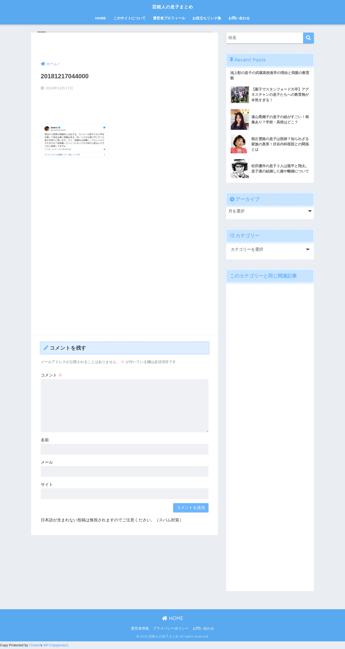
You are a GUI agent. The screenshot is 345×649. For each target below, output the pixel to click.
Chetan (34, 645)
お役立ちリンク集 (206, 18)
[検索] (308, 38)
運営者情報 (140, 629)
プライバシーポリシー (171, 629)
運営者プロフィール (169, 18)
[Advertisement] (124, 198)
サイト (47, 484)
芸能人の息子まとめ (172, 6)
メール (47, 462)
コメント (51, 375)
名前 (45, 440)
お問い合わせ (239, 18)
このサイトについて (129, 18)
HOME (100, 18)
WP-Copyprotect (56, 645)
